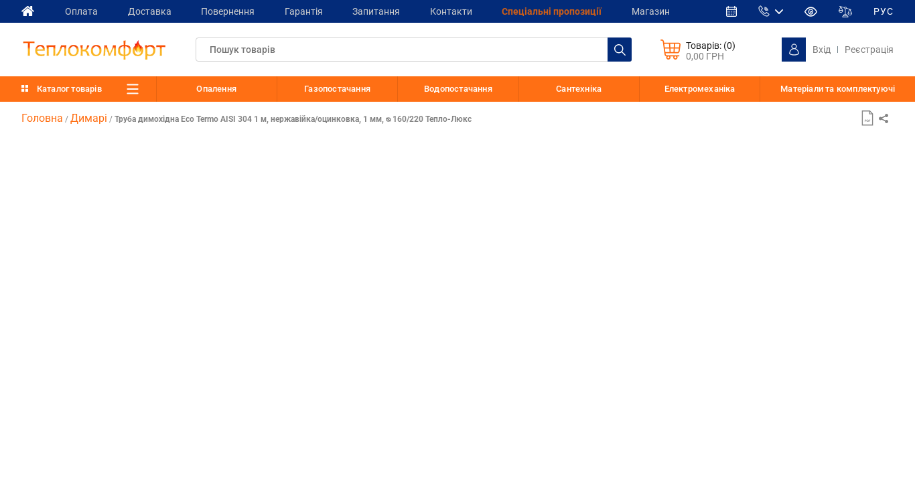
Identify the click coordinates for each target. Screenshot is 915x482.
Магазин (668, 10)
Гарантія (312, 10)
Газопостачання (337, 89)
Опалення (216, 89)
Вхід (822, 49)
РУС (883, 11)
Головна (42, 118)
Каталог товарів (69, 89)
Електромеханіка (699, 89)
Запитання (387, 10)
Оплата (82, 10)
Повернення (234, 10)
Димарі (88, 118)
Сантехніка (579, 89)
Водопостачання (458, 89)
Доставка (153, 10)
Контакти (464, 10)
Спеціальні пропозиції (567, 10)
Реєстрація (869, 49)
